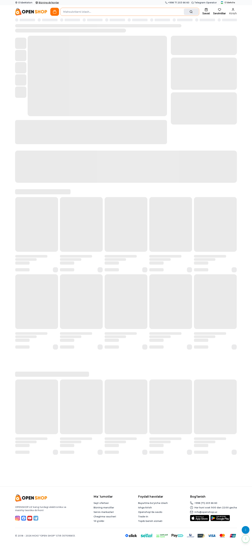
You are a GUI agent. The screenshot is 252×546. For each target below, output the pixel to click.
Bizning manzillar (104, 507)
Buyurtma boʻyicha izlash (153, 503)
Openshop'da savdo (150, 512)
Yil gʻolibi (99, 521)
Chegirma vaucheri (105, 516)
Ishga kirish (145, 507)
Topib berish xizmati (150, 521)
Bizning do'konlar (47, 2)
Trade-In (143, 516)
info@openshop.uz (205, 512)
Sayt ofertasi (101, 503)
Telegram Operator (204, 2)
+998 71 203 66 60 (177, 2)
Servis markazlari (104, 512)
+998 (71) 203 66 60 (205, 503)
